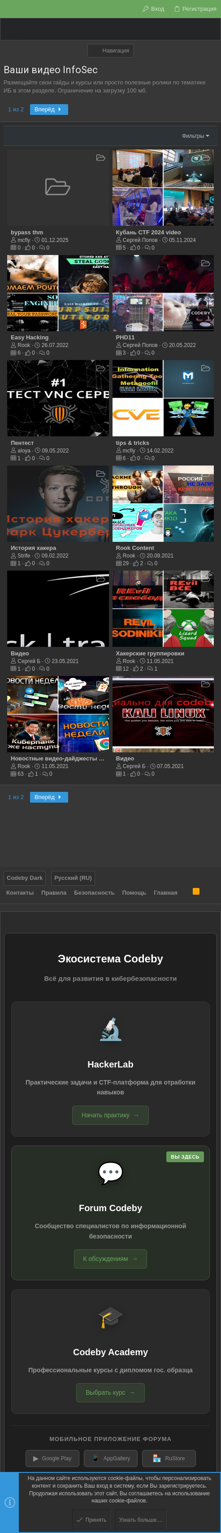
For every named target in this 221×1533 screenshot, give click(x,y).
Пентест (22, 442)
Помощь (134, 892)
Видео (20, 653)
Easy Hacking (30, 337)
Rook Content (135, 548)
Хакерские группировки (150, 653)
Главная (166, 892)
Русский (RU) (73, 877)
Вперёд (49, 109)
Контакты (20, 892)
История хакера (33, 548)
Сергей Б (28, 661)
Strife (23, 556)
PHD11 (125, 337)
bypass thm (27, 232)
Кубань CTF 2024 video (148, 232)
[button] (13, 29)
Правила (53, 892)
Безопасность (94, 892)
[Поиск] (210, 29)
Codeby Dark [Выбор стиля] (25, 877)
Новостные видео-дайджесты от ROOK (67, 758)
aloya (23, 451)
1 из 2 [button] (16, 109)
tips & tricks (132, 442)
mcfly (23, 240)
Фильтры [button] (193, 136)
